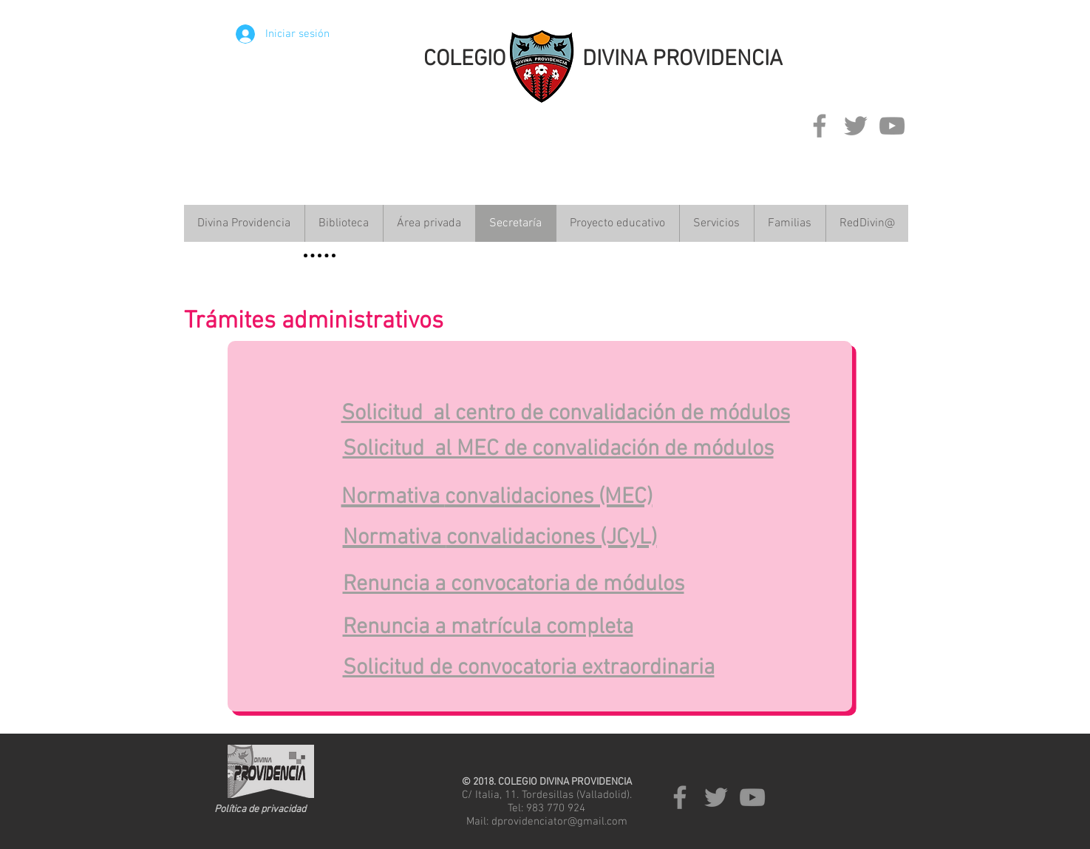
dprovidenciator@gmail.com (559, 821)
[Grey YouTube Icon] (891, 125)
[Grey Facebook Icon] (819, 125)
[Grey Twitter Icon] (855, 125)
